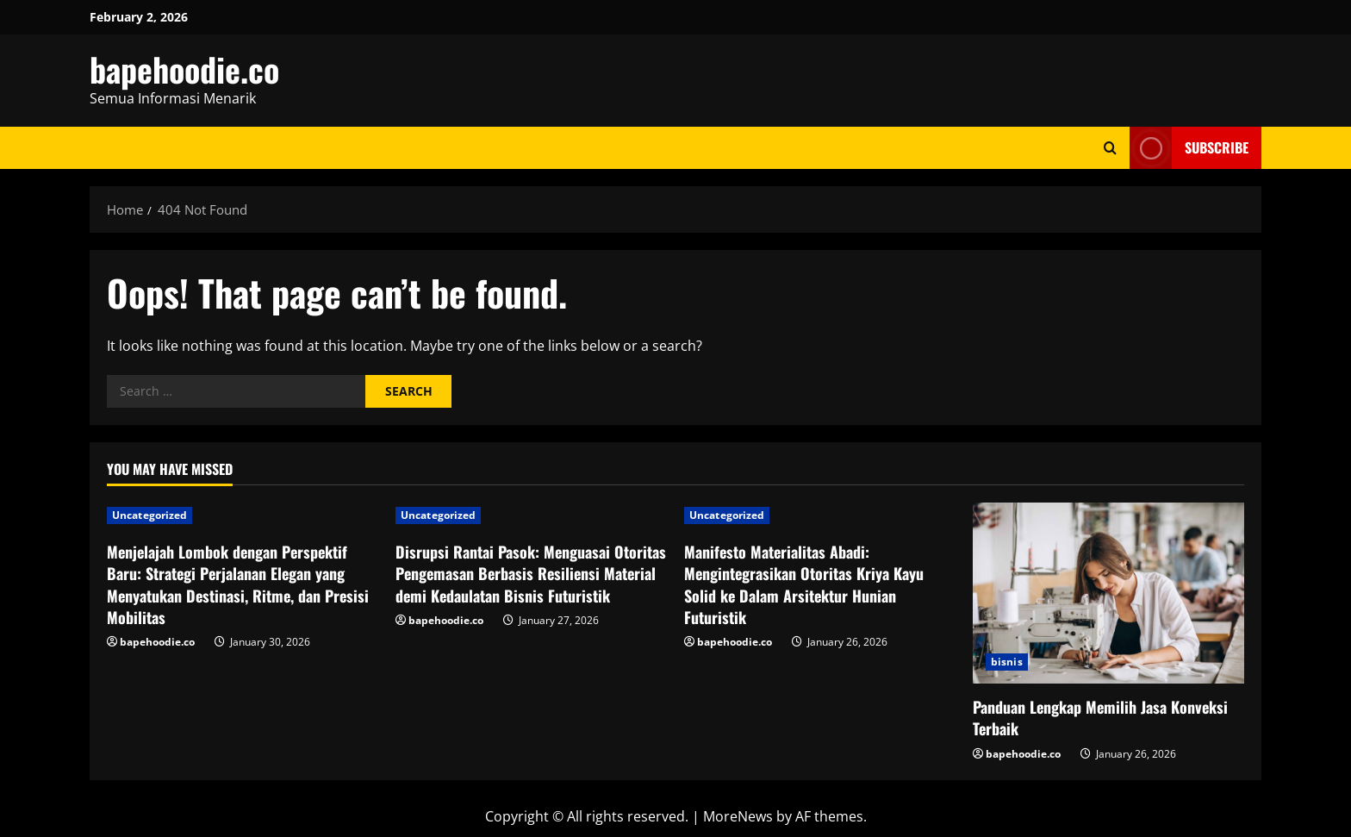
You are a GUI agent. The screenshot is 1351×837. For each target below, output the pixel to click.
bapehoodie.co (184, 69)
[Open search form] (1110, 148)
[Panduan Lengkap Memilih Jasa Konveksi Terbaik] (1108, 593)
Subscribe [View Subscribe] (1189, 148)
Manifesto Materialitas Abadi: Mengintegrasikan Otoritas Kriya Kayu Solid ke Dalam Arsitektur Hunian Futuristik (804, 584)
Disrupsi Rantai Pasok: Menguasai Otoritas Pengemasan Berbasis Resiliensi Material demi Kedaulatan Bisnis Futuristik (530, 573)
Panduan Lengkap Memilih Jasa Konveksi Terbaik (1100, 718)
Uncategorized (149, 515)
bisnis (1007, 661)
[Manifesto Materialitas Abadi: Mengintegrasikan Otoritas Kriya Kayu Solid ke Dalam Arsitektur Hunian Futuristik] (820, 515)
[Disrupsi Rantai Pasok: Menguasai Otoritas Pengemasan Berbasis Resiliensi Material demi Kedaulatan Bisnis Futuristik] (531, 515)
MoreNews (738, 816)
